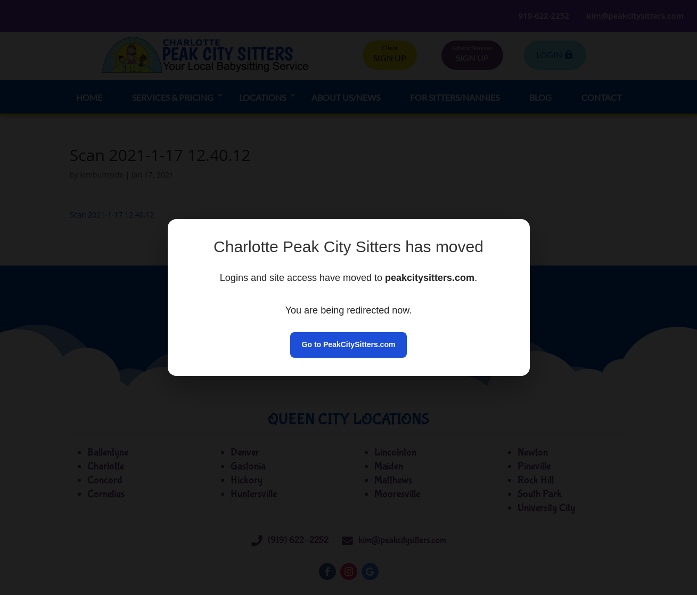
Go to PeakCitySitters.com (349, 344)
